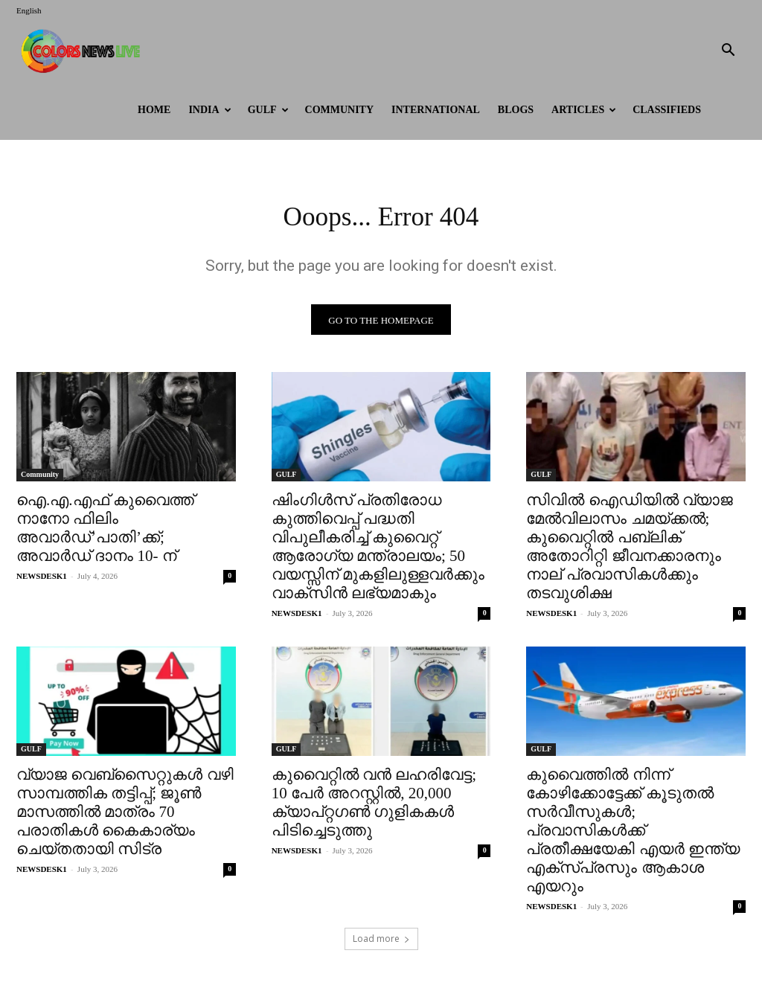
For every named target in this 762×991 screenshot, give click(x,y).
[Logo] (83, 50)
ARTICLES (583, 109)
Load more (381, 943)
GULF (268, 109)
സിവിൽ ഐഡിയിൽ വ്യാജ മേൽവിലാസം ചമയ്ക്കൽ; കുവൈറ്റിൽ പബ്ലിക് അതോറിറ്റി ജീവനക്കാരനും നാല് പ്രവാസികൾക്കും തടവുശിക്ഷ (629, 551)
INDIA (209, 109)
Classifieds (667, 109)
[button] (728, 52)
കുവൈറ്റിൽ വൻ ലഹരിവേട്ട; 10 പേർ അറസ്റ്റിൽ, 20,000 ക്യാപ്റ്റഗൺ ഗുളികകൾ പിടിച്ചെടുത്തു (374, 807)
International (435, 109)
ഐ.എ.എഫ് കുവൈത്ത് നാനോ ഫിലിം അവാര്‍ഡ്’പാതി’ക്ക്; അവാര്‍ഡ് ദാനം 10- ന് (105, 532)
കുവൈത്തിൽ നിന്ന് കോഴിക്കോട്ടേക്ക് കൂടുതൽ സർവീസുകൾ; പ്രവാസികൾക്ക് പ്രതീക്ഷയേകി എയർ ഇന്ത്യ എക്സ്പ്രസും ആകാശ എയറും (633, 835)
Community (339, 109)
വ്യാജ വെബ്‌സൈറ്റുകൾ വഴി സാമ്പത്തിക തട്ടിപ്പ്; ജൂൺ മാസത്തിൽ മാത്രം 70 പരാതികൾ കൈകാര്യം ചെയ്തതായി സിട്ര (125, 817)
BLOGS (516, 109)
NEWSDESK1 (41, 580)
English (29, 10)
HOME (154, 109)
